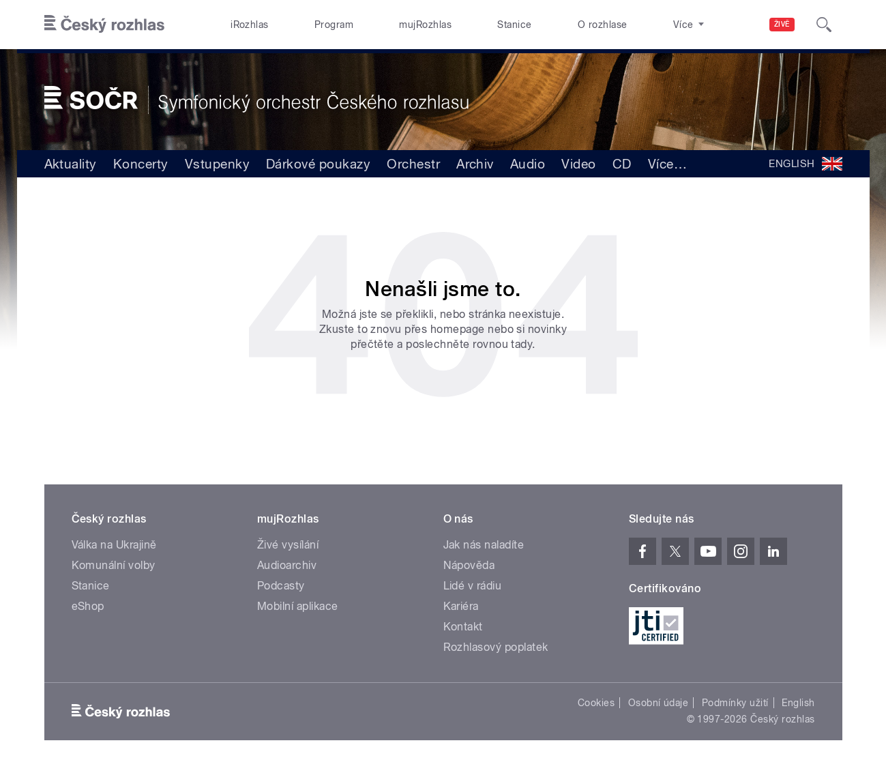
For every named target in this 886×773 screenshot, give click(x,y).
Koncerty (140, 163)
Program (333, 24)
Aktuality (70, 163)
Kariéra (461, 606)
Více (667, 163)
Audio (527, 163)
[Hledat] (824, 24)
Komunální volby (114, 565)
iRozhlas (250, 24)
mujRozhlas (425, 24)
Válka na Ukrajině (114, 544)
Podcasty (281, 585)
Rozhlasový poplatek (495, 647)
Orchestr (413, 163)
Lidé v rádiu (472, 585)
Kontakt (463, 626)
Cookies (596, 702)
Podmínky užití (735, 702)
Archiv (475, 163)
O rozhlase (602, 24)
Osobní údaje (658, 702)
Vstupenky (217, 163)
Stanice (514, 24)
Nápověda (469, 565)
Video (578, 163)
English (798, 702)
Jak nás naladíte (484, 544)
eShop (88, 606)
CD (622, 163)
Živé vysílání (288, 544)
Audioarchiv (286, 565)
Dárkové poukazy (318, 163)
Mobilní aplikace (297, 606)
